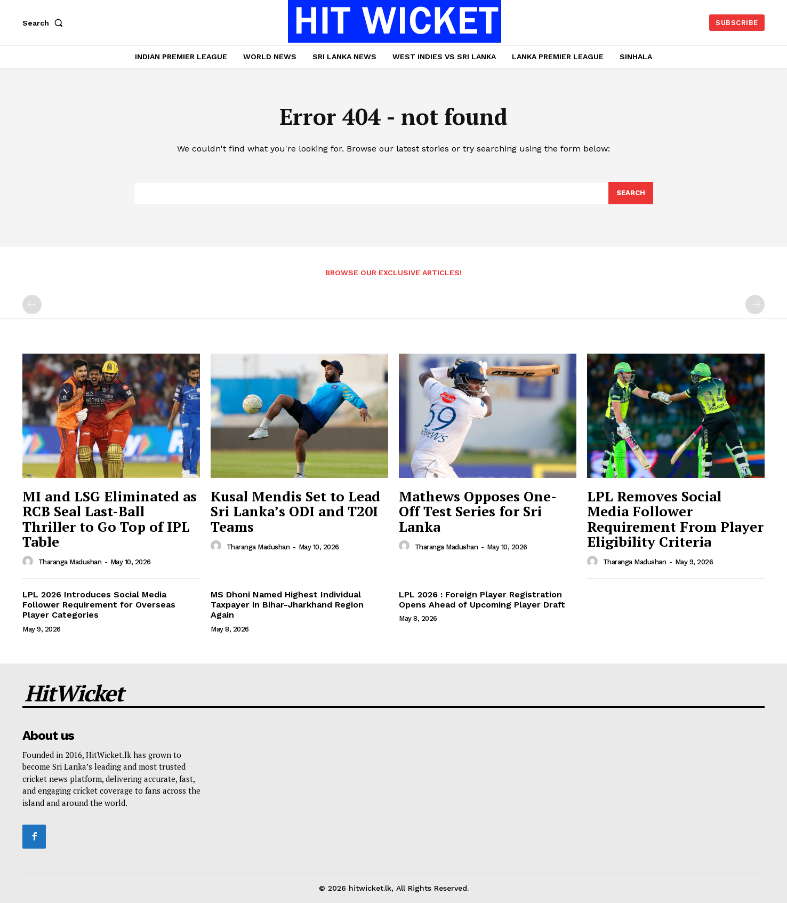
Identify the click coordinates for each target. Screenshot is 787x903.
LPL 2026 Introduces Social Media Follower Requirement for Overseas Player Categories (98, 604)
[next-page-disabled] (755, 304)
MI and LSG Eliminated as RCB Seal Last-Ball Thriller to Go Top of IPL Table (109, 519)
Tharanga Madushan (70, 562)
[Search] (630, 193)
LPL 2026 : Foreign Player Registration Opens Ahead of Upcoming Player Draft (482, 599)
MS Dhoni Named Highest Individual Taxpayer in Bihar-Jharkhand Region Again (287, 604)
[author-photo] (29, 562)
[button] (44, 23)
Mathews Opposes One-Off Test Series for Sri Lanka (478, 511)
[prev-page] (32, 304)
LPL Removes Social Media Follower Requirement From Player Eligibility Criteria (675, 519)
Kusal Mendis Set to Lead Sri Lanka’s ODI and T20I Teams (295, 511)
